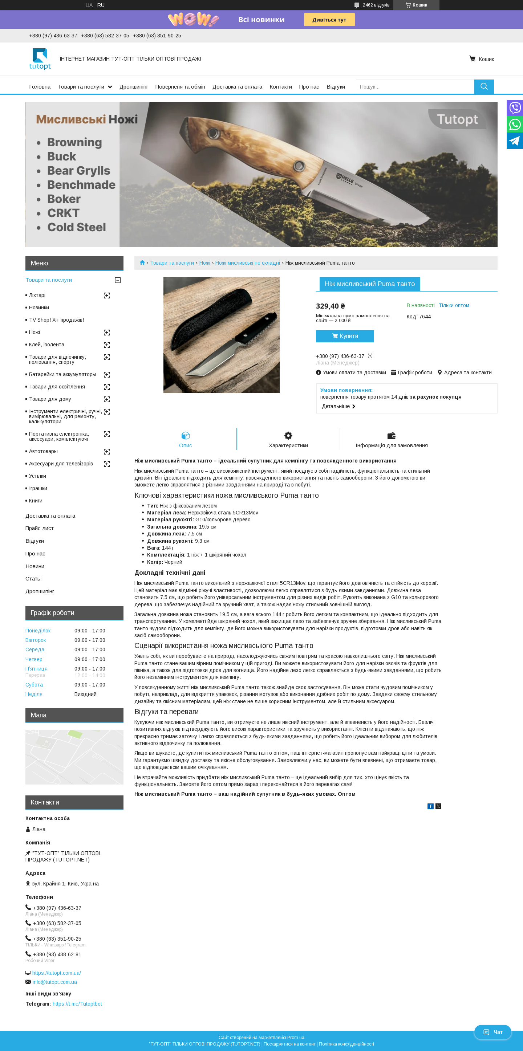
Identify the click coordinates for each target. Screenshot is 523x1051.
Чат (493, 1032)
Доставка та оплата (237, 86)
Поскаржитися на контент (290, 1044)
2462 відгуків (376, 5)
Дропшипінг (133, 86)
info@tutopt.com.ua (55, 982)
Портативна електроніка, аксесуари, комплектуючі (59, 436)
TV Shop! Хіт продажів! (56, 320)
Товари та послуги (81, 86)
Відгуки (336, 86)
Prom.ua (295, 1037)
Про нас (309, 86)
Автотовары (43, 451)
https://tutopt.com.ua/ (56, 973)
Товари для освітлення (57, 387)
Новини (34, 566)
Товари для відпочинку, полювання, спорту (57, 359)
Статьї (33, 578)
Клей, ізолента (46, 344)
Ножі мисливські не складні (247, 263)
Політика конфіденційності (346, 1044)
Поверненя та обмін (180, 86)
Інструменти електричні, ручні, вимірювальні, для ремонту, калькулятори (65, 416)
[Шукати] (484, 87)
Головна (39, 86)
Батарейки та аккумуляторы (62, 374)
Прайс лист (39, 528)
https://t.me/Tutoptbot (77, 1004)
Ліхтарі (37, 295)
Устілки (37, 476)
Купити (349, 336)
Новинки (39, 307)
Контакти (280, 86)
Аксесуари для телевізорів (61, 464)
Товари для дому (50, 399)
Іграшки (38, 488)
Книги (35, 501)
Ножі (204, 263)
